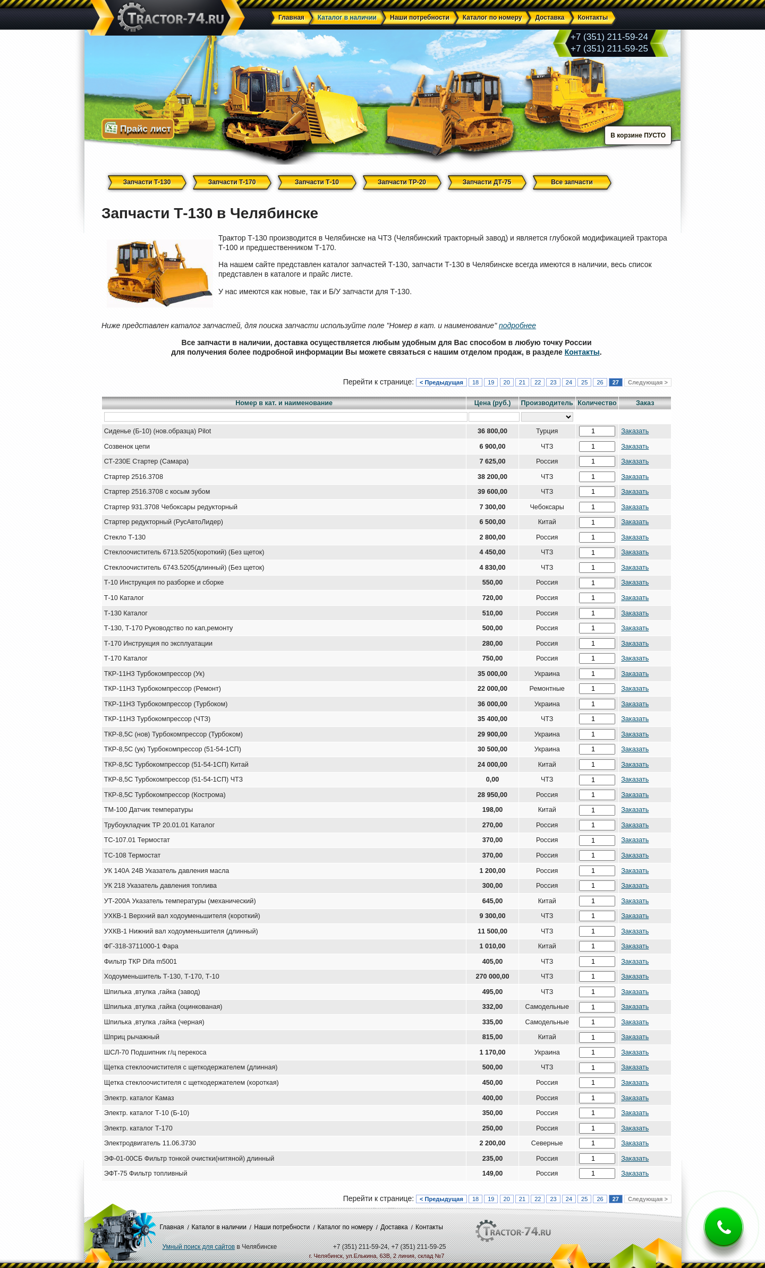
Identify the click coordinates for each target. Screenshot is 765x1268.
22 (537, 382)
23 (553, 382)
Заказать (635, 431)
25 (584, 382)
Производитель (547, 403)
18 (475, 382)
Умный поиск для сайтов (199, 1246)
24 (569, 382)
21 (522, 382)
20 (507, 382)
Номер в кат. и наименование (284, 403)
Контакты (582, 352)
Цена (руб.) (492, 403)
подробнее (517, 325)
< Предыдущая (441, 382)
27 (616, 382)
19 (491, 382)
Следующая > (648, 382)
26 (600, 382)
